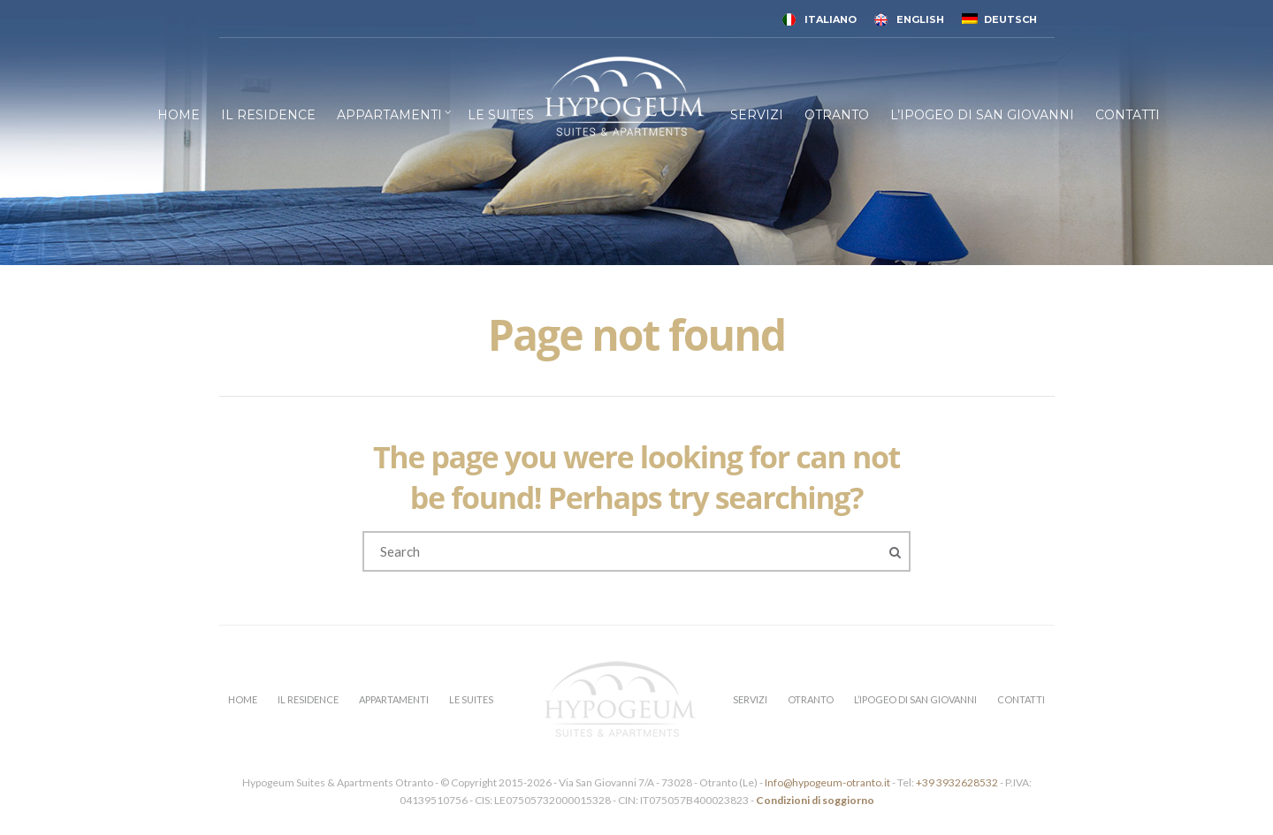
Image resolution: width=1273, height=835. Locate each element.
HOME (178, 115)
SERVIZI (756, 115)
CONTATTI (1127, 115)
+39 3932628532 (957, 782)
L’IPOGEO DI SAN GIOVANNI (982, 115)
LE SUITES (501, 115)
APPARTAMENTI (389, 115)
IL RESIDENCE (268, 115)
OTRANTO (836, 115)
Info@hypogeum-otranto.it (828, 782)
